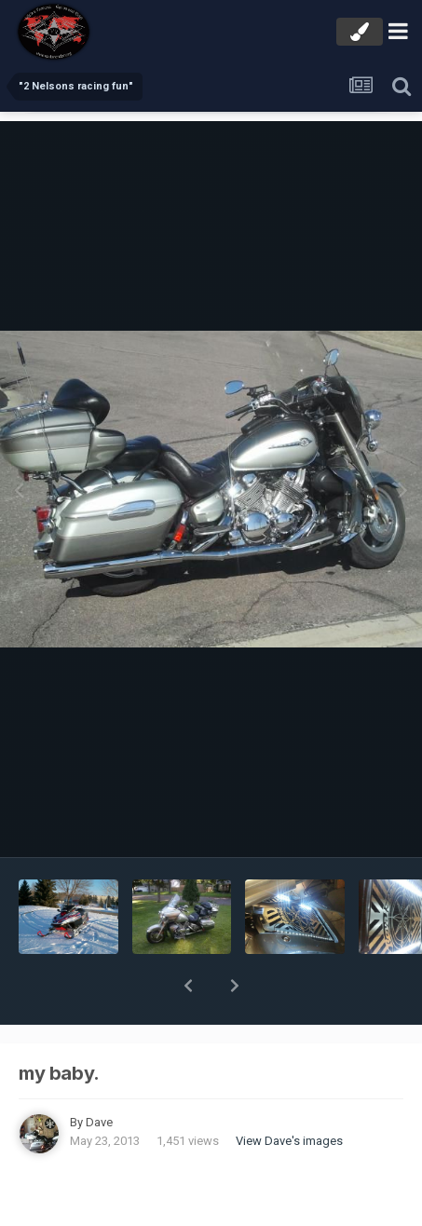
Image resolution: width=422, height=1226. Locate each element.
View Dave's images (289, 1092)
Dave (99, 1074)
